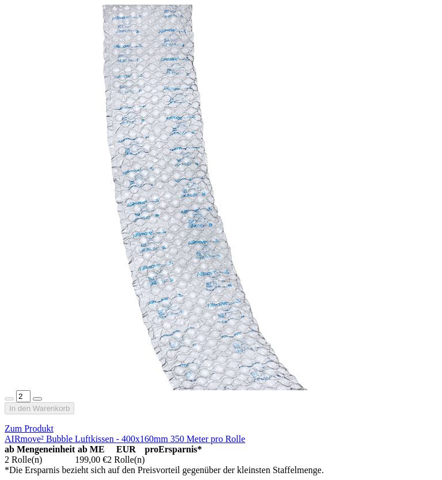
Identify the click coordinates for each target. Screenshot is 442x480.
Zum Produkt (29, 428)
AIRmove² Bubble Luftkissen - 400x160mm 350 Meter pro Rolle (125, 439)
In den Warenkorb (39, 408)
